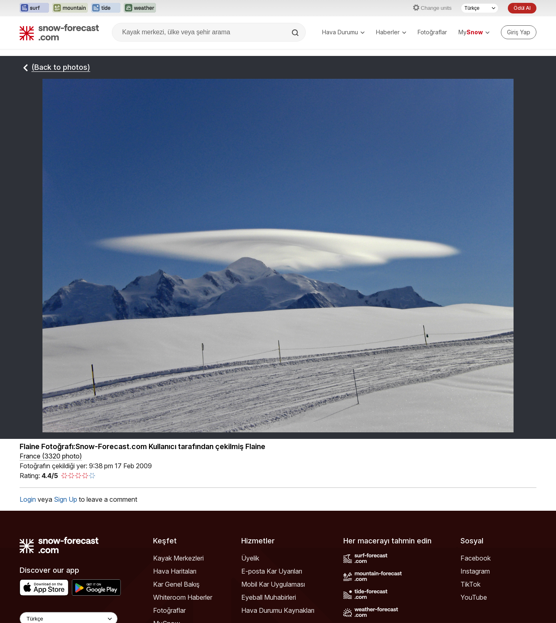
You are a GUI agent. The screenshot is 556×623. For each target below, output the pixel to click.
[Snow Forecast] (59, 32)
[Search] (296, 32)
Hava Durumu (343, 32)
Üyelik (250, 558)
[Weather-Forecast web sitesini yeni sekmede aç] (140, 8)
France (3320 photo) (51, 456)
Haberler (391, 32)
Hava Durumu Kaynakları (277, 610)
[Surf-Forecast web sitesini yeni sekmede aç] (34, 8)
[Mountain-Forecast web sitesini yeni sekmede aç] (70, 8)
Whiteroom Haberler (182, 597)
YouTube (473, 597)
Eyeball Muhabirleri (268, 597)
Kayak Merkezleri (178, 558)
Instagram (475, 571)
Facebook (475, 558)
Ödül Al (522, 8)
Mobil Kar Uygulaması (273, 584)
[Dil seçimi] (479, 8)
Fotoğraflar (432, 32)
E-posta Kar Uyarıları (271, 571)
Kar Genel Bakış (176, 584)
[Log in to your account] (518, 32)
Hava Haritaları (174, 571)
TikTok (470, 584)
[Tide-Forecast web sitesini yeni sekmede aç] (105, 8)
